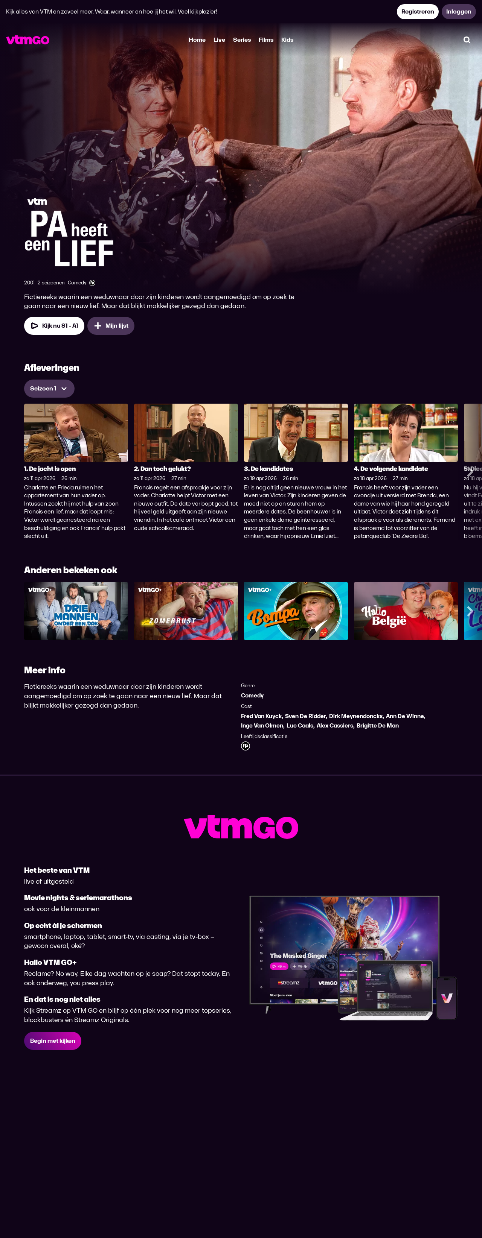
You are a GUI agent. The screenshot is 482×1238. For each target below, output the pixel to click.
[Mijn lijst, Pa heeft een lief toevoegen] (110, 326)
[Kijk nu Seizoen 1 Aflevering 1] (54, 326)
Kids (287, 39)
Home (197, 39)
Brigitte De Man (378, 725)
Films (266, 39)
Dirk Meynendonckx (356, 716)
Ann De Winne (405, 716)
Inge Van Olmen (262, 725)
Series (242, 39)
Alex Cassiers (335, 725)
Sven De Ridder (305, 716)
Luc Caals (300, 725)
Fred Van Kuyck (261, 716)
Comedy (252, 695)
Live (219, 39)
